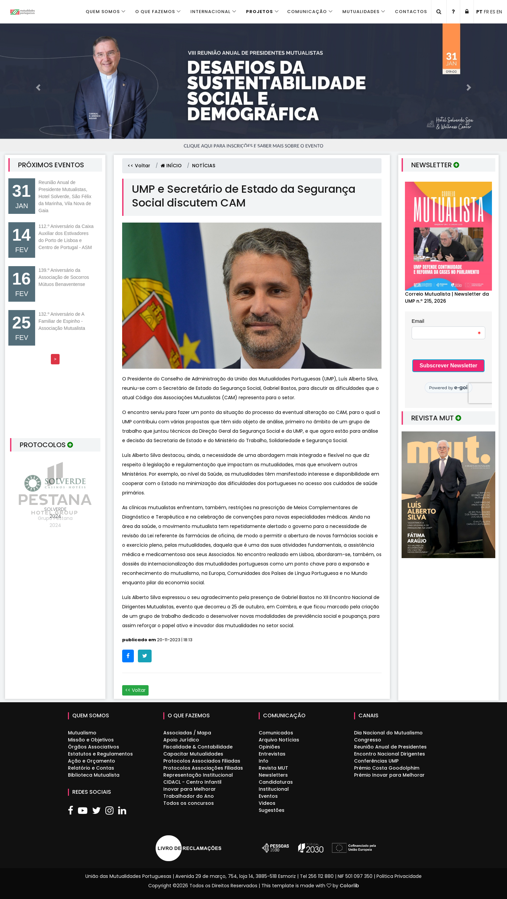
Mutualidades (360, 11)
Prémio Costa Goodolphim (386, 768)
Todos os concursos (188, 803)
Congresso (367, 739)
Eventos (268, 796)
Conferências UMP (376, 761)
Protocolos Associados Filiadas (201, 761)
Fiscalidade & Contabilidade (198, 746)
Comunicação (307, 11)
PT (479, 11)
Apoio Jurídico (181, 739)
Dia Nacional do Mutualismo (388, 732)
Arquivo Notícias (279, 739)
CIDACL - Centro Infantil (192, 782)
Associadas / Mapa (187, 732)
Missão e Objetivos (91, 739)
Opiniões (269, 746)
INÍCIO (171, 165)
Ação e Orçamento (91, 761)
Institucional (274, 789)
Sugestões (271, 810)
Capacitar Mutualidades (193, 754)
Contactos (411, 11)
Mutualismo (82, 732)
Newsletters (273, 775)
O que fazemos (155, 11)
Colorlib (349, 885)
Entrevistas (272, 754)
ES (492, 11)
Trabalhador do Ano (188, 796)
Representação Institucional (198, 775)
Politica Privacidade (399, 876)
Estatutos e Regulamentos (100, 754)
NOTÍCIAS (203, 165)
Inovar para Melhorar (189, 789)
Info (263, 761)
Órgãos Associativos (93, 746)
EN (499, 11)
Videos (267, 803)
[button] (38, 87)
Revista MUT (273, 768)
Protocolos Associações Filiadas (203, 768)
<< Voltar (139, 165)
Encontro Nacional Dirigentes (389, 754)
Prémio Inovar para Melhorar (389, 775)
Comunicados (276, 732)
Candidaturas (276, 782)
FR (486, 11)
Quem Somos (103, 11)
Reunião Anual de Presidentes (390, 746)
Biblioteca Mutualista (93, 775)
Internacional (210, 11)
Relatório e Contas (91, 768)
